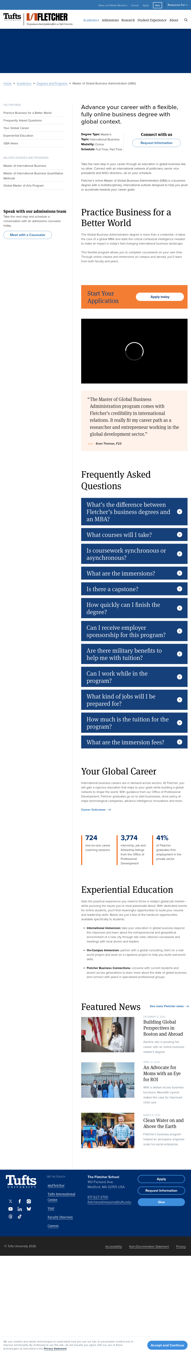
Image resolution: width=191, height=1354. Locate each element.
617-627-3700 (98, 1196)
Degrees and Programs (52, 83)
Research (128, 20)
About (173, 20)
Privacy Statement (55, 1349)
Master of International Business (24, 165)
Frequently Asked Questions (22, 120)
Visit (51, 1208)
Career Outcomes (93, 822)
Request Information (157, 142)
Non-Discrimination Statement (149, 1246)
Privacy (181, 1246)
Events (135, 5)
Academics (91, 20)
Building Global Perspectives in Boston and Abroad (163, 1040)
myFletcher (56, 1185)
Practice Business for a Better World (27, 113)
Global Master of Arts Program (23, 185)
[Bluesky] (29, 1209)
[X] (10, 1201)
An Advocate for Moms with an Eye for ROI (162, 1085)
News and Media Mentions (113, 5)
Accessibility (113, 1246)
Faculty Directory (60, 1217)
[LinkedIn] (19, 1209)
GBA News (10, 143)
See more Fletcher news (167, 1006)
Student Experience (152, 20)
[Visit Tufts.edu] (21, 1181)
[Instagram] (29, 1201)
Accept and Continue (167, 1345)
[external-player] (134, 351)
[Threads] (10, 1216)
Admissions (110, 20)
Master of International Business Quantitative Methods (33, 175)
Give (157, 5)
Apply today (160, 309)
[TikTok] (19, 1216)
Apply (146, 5)
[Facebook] (19, 1201)
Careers (53, 1225)
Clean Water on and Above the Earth (163, 1135)
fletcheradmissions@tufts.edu (109, 1201)
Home (7, 83)
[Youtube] (10, 1209)
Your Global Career (16, 128)
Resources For (176, 5)
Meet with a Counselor (27, 234)
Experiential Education (18, 135)
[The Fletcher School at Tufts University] (41, 19)
